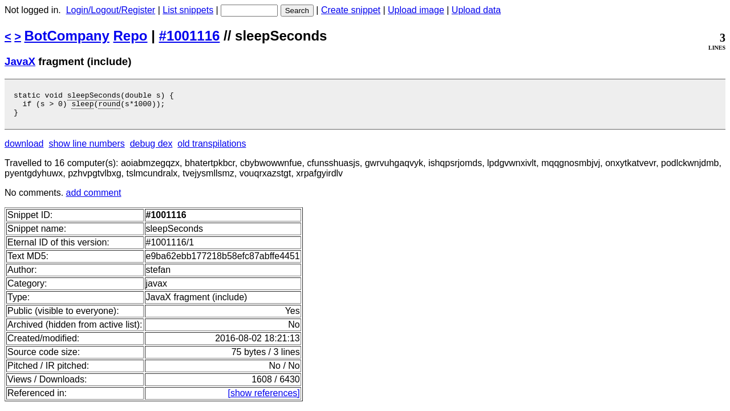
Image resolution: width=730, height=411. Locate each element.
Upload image (416, 10)
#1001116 (189, 35)
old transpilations (211, 149)
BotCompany (67, 35)
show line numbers (86, 149)
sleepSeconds (94, 96)
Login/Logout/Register (111, 10)
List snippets (188, 10)
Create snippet (350, 10)
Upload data (476, 10)
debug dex (151, 149)
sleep (82, 107)
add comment (93, 198)
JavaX (20, 61)
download (24, 149)
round (109, 107)
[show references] (263, 398)
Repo (130, 35)
